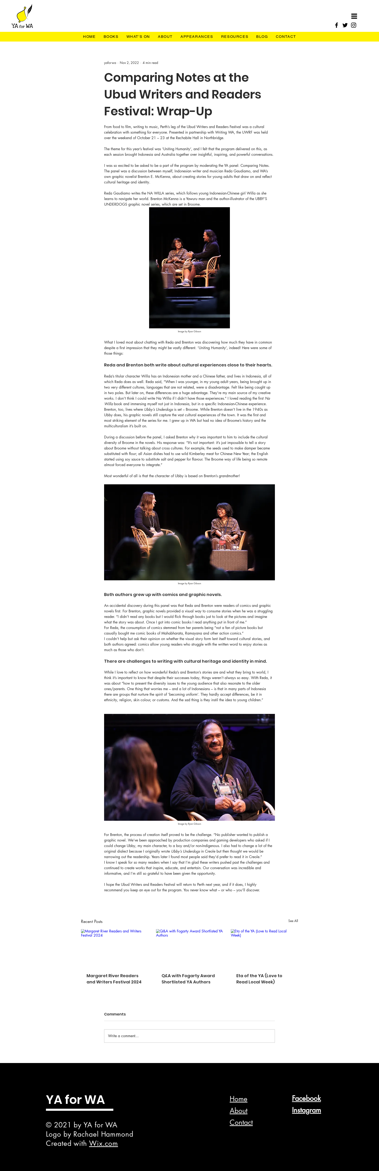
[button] (354, 16)
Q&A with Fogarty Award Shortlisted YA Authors (188, 979)
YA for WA (75, 1099)
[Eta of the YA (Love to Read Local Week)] (264, 948)
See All (293, 921)
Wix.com (103, 1143)
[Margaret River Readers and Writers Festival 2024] (114, 948)
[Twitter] (345, 25)
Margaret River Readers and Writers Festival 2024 (114, 979)
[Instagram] (353, 25)
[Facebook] (336, 25)
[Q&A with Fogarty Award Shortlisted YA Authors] (189, 948)
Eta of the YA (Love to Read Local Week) (259, 979)
